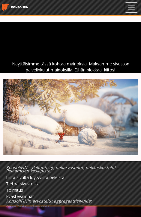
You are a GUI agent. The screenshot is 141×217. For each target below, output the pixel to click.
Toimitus (14, 190)
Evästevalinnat (20, 196)
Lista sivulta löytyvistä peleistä (35, 177)
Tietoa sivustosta (23, 184)
